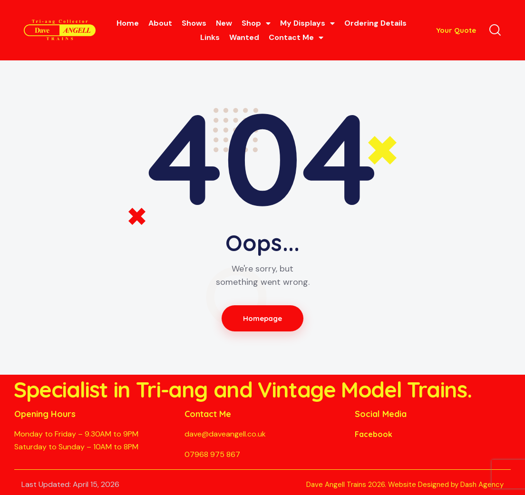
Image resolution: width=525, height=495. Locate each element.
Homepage (262, 318)
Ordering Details (375, 23)
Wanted (244, 37)
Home (128, 23)
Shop (256, 23)
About (160, 23)
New (224, 23)
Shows (194, 23)
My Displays (307, 23)
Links (210, 37)
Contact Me (296, 37)
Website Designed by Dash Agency (446, 484)
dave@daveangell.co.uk (225, 434)
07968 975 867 (212, 454)
